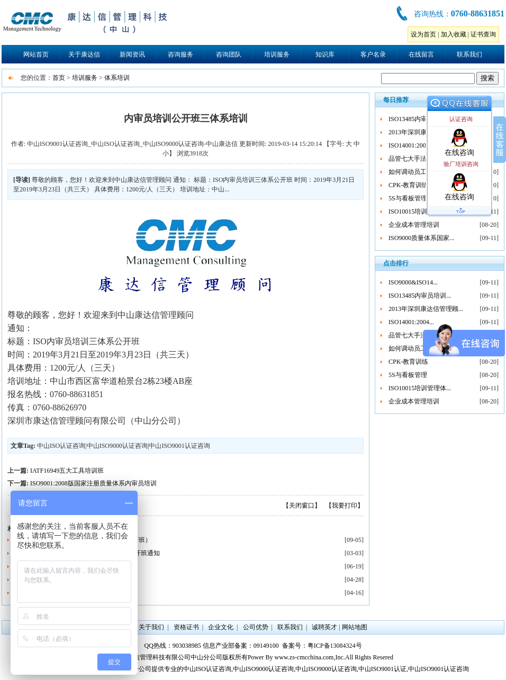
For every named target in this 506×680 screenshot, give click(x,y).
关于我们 (151, 627)
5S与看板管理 (407, 198)
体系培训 (117, 77)
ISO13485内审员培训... (419, 119)
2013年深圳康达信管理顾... (425, 309)
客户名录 (373, 54)
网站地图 (354, 627)
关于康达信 (84, 54)
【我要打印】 (345, 505)
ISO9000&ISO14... (413, 282)
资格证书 (186, 627)
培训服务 (277, 54)
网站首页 (36, 54)
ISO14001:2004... (411, 145)
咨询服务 (180, 54)
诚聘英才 (324, 627)
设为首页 (423, 34)
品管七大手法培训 (413, 158)
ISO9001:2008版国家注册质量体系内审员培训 (93, 483)
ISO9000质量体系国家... (421, 238)
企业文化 (220, 627)
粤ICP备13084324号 (335, 645)
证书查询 (483, 34)
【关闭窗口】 (302, 505)
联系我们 (469, 54)
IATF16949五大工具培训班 (67, 470)
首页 (58, 77)
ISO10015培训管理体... (419, 211)
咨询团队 (228, 54)
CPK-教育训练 (408, 185)
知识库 (325, 54)
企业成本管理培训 (413, 224)
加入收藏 (453, 34)
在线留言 (421, 54)
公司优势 (255, 627)
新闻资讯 (132, 54)
